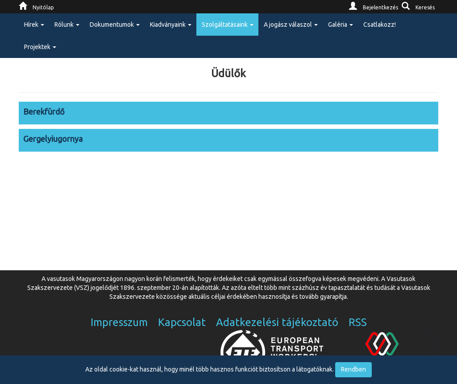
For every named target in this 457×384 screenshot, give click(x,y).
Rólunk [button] (66, 24)
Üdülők (228, 73)
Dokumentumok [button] (115, 24)
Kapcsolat (182, 322)
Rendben (353, 369)
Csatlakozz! (379, 24)
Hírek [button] (34, 24)
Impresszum (119, 322)
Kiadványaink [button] (170, 24)
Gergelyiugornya (53, 138)
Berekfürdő (44, 111)
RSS (358, 322)
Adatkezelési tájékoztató (277, 322)
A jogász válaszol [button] (291, 24)
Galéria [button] (340, 24)
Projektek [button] (40, 46)
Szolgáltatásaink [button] (227, 24)
